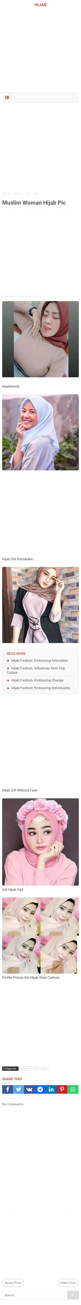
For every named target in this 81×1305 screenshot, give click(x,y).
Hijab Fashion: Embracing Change (37, 680)
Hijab (45, 1068)
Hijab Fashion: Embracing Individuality (40, 688)
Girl (36, 1068)
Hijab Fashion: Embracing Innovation (39, 661)
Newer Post (13, 1283)
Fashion (26, 1068)
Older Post (68, 1283)
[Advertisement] (40, 48)
